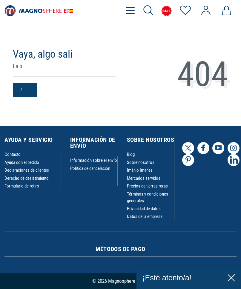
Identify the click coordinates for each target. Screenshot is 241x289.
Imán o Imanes (140, 170)
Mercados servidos (143, 178)
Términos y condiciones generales (147, 197)
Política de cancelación (90, 168)
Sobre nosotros (140, 162)
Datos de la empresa (144, 216)
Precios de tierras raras (147, 186)
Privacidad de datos (144, 208)
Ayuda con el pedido (21, 162)
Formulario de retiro (21, 186)
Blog (131, 154)
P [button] (24, 90)
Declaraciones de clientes (26, 170)
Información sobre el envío (93, 160)
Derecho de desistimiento (26, 178)
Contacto (12, 154)
